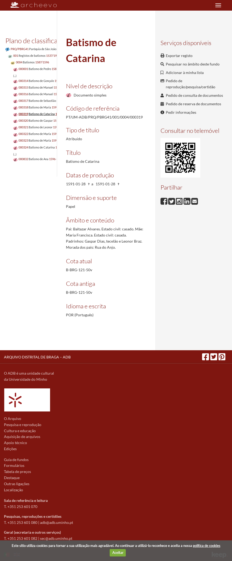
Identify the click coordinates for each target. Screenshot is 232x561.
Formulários (14, 465)
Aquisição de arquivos (22, 436)
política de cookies (206, 546)
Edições (10, 448)
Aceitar (117, 552)
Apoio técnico (15, 442)
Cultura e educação (20, 430)
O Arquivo (12, 418)
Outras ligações (16, 483)
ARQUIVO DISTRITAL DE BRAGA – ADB (37, 357)
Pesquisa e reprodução (22, 424)
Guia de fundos (16, 459)
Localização (13, 490)
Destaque (12, 477)
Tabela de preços (17, 471)
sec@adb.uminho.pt (56, 538)
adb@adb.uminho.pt (56, 522)
